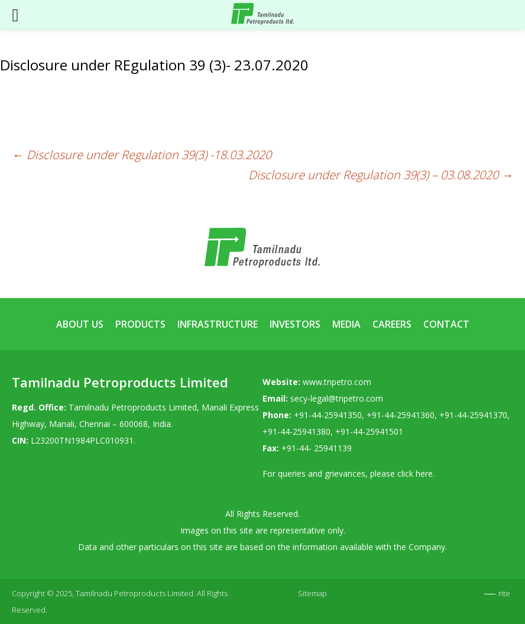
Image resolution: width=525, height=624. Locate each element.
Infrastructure (217, 324)
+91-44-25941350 (328, 415)
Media (346, 324)
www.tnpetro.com (337, 381)
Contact (446, 324)
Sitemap (312, 593)
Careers (391, 324)
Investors (295, 324)
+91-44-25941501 (369, 431)
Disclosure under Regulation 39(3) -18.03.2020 (141, 155)
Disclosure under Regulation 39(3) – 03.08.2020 (380, 175)
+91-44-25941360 (401, 415)
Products (140, 324)
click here (415, 473)
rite (504, 593)
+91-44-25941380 (296, 431)
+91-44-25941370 (473, 415)
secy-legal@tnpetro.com (336, 398)
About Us (79, 324)
